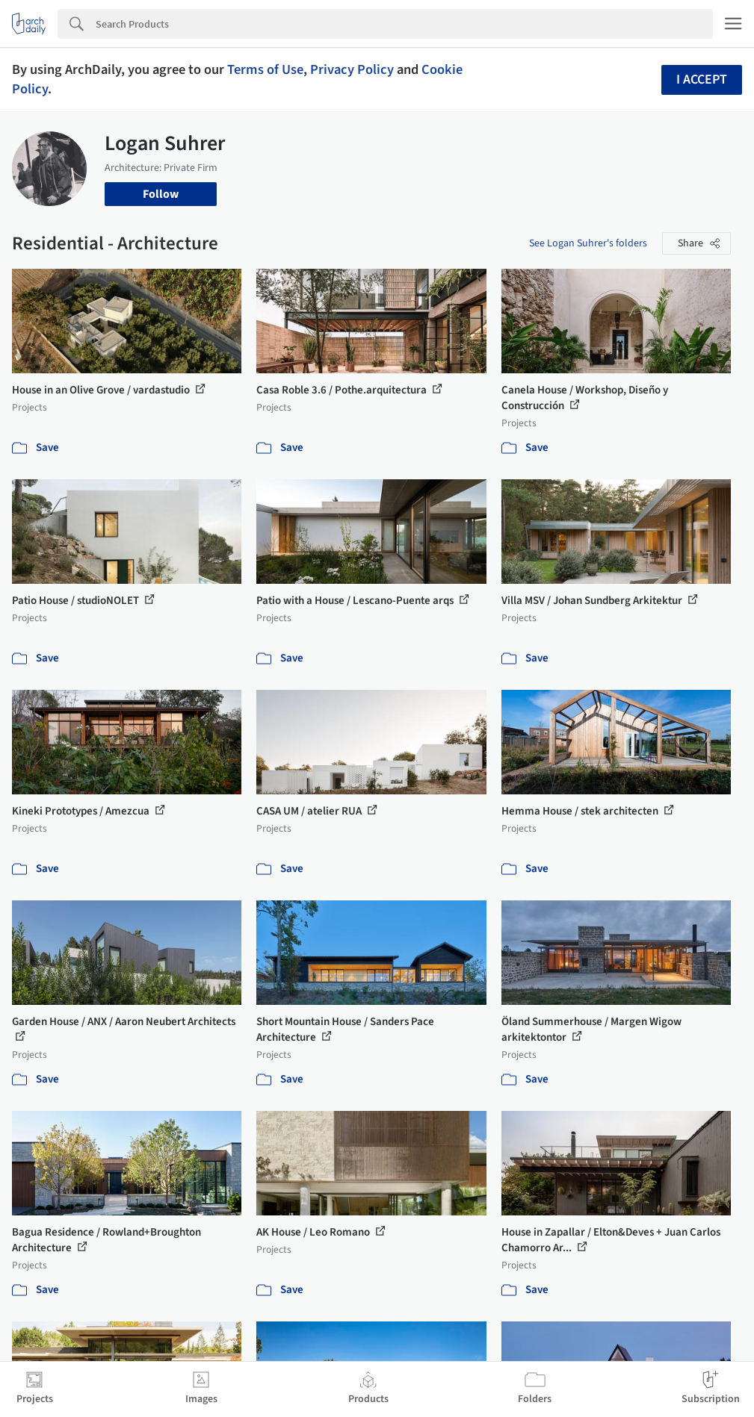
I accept (701, 79)
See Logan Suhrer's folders (588, 243)
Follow (161, 194)
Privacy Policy (352, 69)
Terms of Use (265, 69)
